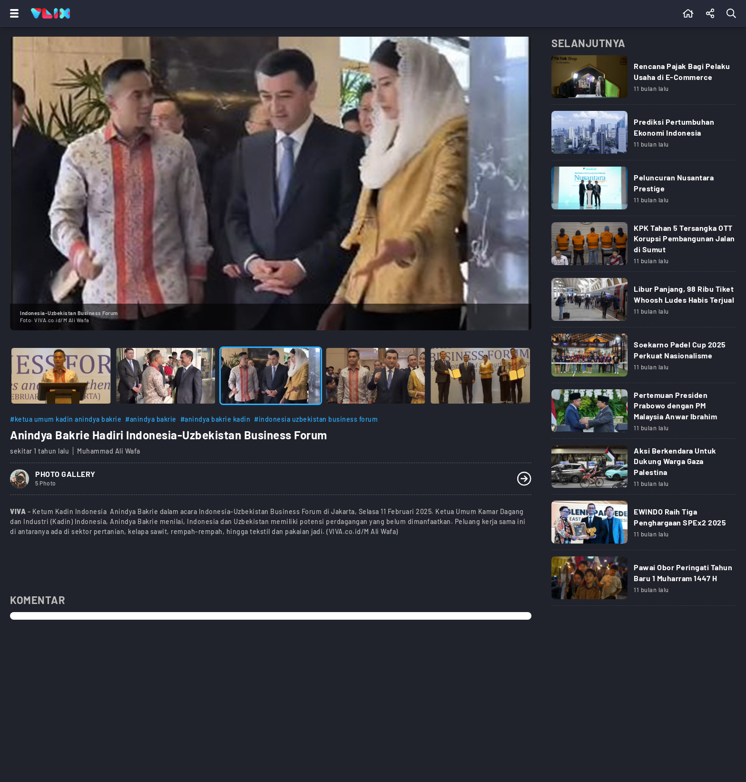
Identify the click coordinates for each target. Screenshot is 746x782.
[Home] (50, 13)
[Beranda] (688, 13)
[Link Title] (643, 80)
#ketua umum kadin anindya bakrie (65, 419)
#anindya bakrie (151, 419)
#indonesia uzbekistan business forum (316, 419)
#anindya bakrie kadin (215, 419)
